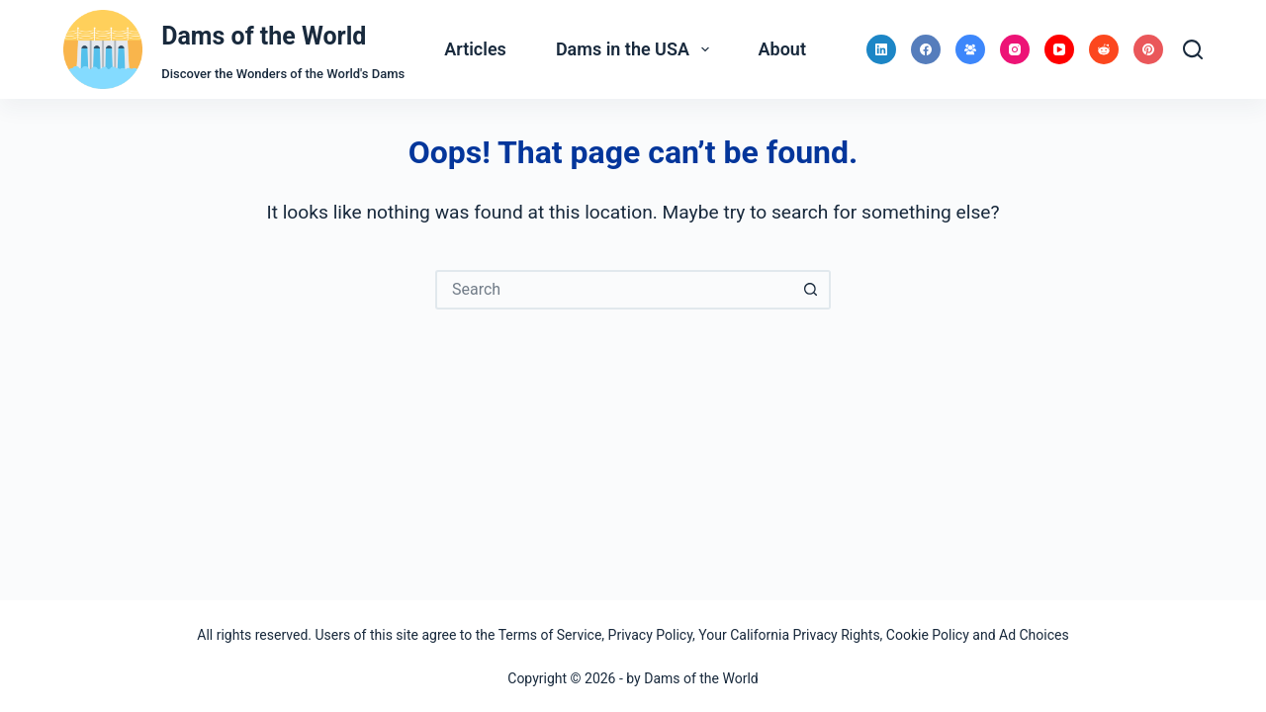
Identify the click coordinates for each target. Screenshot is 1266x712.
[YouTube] (1059, 49)
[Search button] (811, 290)
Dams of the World (263, 36)
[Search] (1193, 49)
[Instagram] (1015, 49)
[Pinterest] (1148, 49)
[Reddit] (1104, 49)
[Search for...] (613, 290)
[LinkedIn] (881, 49)
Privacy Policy (650, 635)
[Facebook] (926, 49)
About (782, 49)
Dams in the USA (636, 49)
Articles (475, 49)
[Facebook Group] (970, 49)
